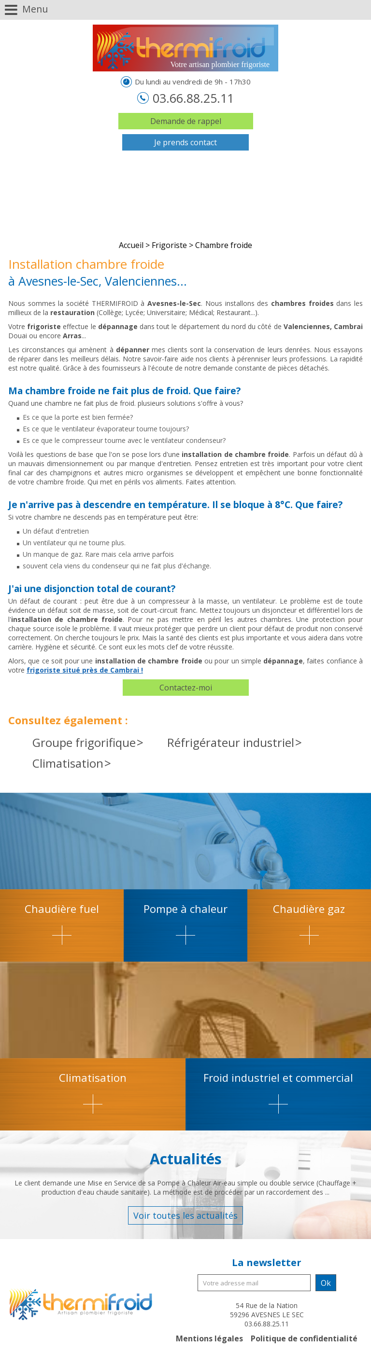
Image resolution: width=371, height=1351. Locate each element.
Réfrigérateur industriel (230, 742)
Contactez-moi (185, 687)
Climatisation (67, 763)
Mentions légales (209, 1338)
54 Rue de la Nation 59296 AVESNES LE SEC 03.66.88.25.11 (267, 1314)
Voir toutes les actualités (185, 1215)
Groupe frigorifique (84, 742)
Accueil (131, 245)
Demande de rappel (185, 121)
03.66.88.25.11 (191, 98)
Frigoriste (169, 245)
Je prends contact (185, 142)
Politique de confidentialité (304, 1338)
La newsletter (266, 1262)
